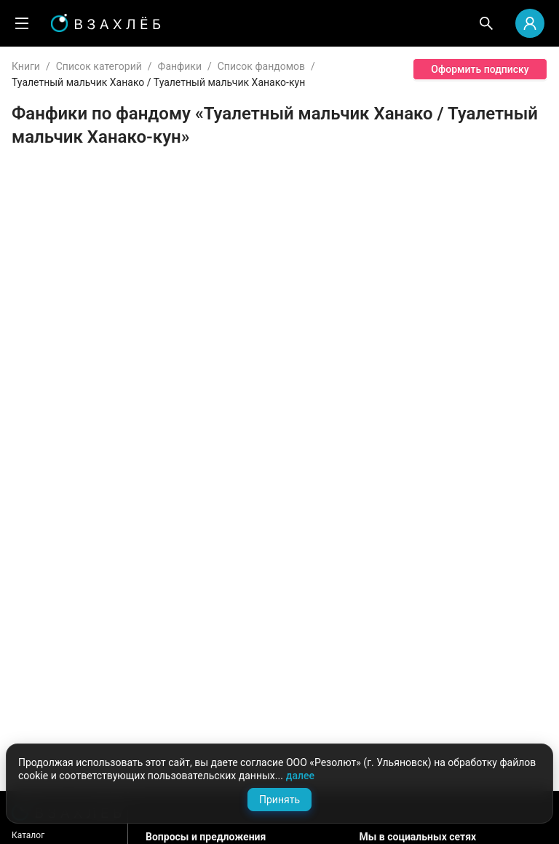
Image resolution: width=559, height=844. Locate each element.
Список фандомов (261, 66)
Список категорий (99, 66)
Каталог (28, 835)
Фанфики (180, 66)
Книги (26, 66)
